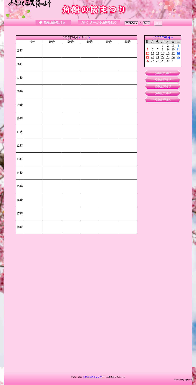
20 (152, 57)
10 (173, 49)
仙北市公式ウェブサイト (94, 377)
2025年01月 (162, 37)
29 (162, 61)
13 (152, 53)
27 (152, 61)
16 (167, 53)
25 (178, 57)
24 (173, 57)
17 (173, 53)
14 (157, 53)
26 (147, 61)
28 (157, 61)
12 (147, 53)
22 (162, 57)
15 (162, 53)
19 (147, 57)
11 (178, 49)
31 (173, 61)
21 (157, 57)
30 (167, 61)
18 (178, 53)
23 (167, 57)
